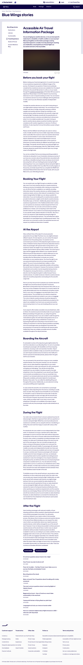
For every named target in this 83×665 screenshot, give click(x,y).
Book (34, 6)
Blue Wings (8, 11)
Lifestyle (10, 33)
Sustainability (12, 36)
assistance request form (37, 92)
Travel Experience (16, 11)
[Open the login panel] (61, 2)
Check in (48, 6)
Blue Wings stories (12, 27)
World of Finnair (12, 42)
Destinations (11, 30)
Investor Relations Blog (13, 45)
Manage (41, 6)
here (28, 144)
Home (3, 11)
